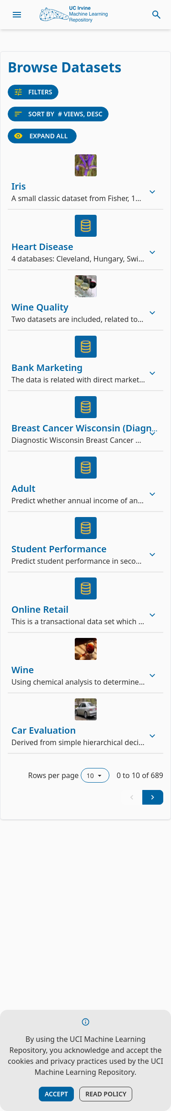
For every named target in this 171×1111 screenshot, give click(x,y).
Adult (23, 488)
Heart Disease (42, 246)
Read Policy (105, 1093)
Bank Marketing (47, 367)
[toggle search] (156, 15)
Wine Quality (39, 307)
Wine (22, 670)
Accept (56, 1093)
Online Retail (39, 609)
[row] (85, 179)
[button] (85, 179)
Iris (18, 186)
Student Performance (59, 549)
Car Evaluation (43, 730)
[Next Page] (152, 797)
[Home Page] (74, 15)
